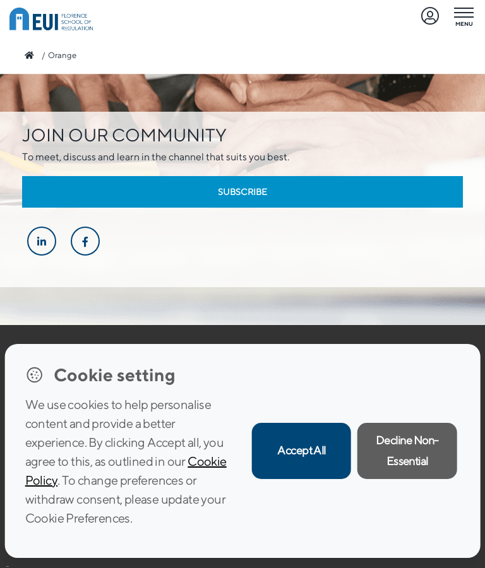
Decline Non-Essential (407, 450)
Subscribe (242, 192)
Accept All (301, 450)
